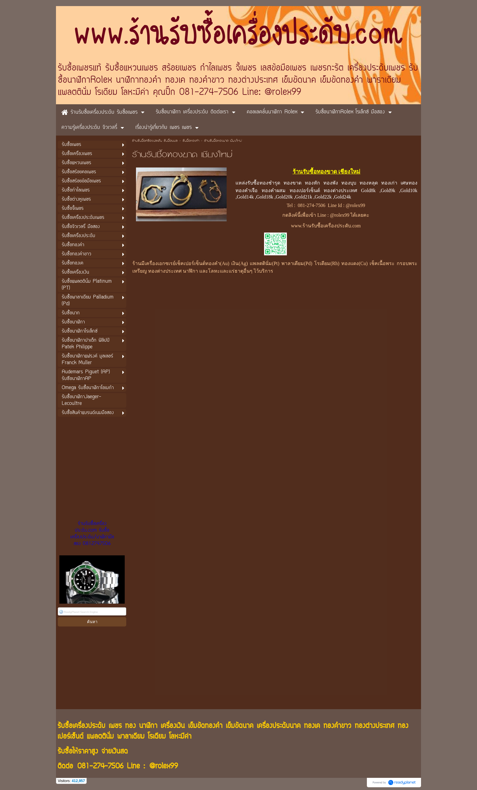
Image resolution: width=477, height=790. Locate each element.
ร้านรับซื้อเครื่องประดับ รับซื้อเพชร (155, 141)
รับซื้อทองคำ (191, 141)
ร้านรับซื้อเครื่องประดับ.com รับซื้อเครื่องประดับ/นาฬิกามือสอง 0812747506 (92, 533)
